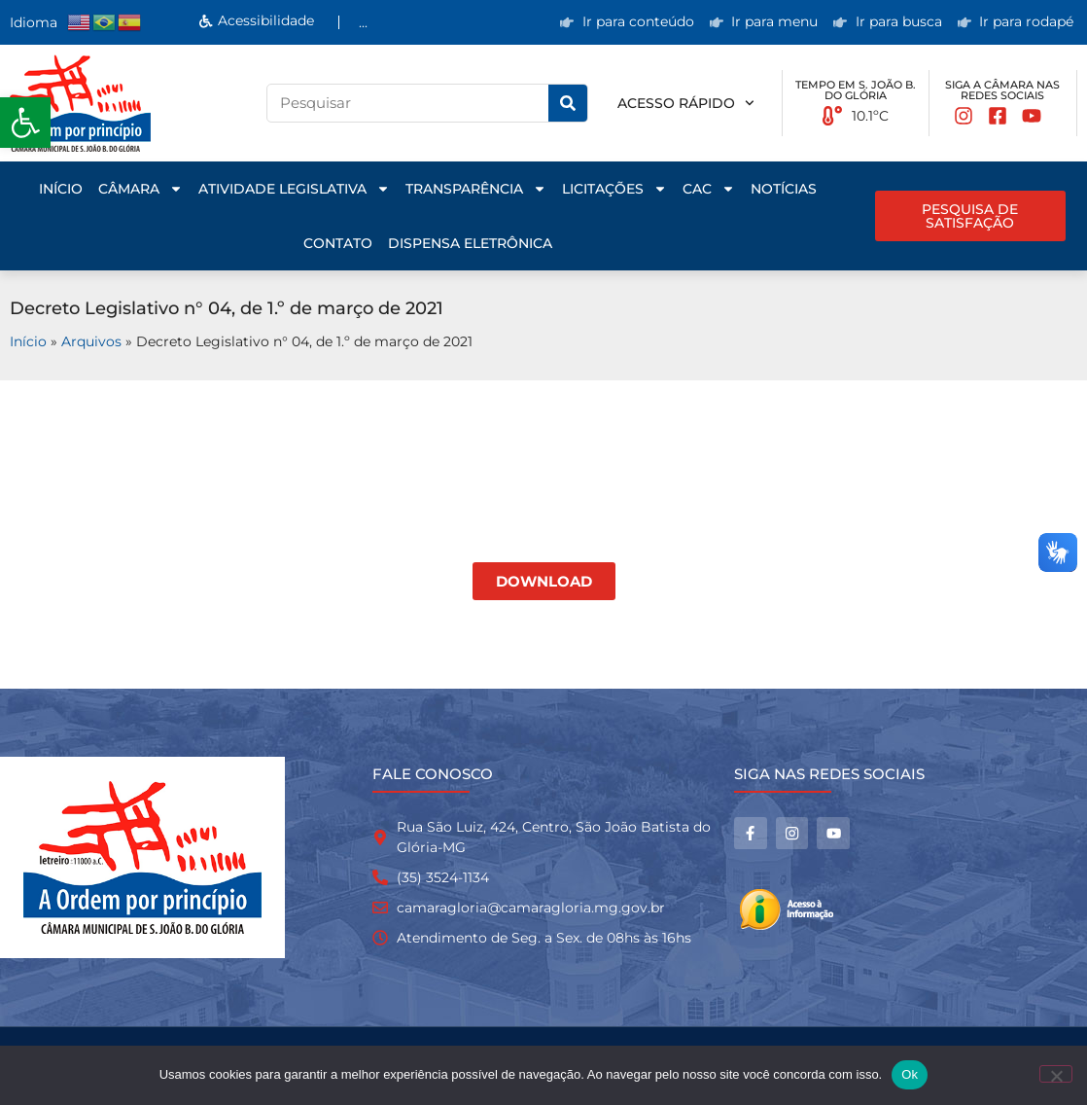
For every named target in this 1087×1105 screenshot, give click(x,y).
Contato (337, 243)
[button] (25, 122)
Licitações (614, 188)
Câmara (140, 188)
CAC (709, 188)
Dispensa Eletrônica (470, 243)
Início (61, 188)
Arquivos (91, 341)
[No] (1055, 1074)
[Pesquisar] (567, 103)
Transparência (475, 188)
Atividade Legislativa (294, 188)
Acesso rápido (685, 103)
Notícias (784, 188)
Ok (909, 1074)
